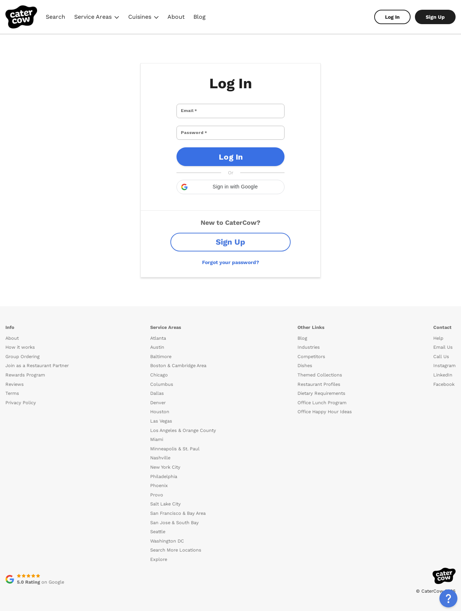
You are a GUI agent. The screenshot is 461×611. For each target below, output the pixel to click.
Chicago (159, 366)
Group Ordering (22, 347)
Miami (156, 430)
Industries (308, 338)
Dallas (157, 384)
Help (438, 329)
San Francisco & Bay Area (178, 504)
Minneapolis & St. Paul (175, 439)
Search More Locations (175, 541)
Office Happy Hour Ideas (324, 402)
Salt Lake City (165, 495)
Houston (159, 402)
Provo (156, 486)
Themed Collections (319, 366)
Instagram (444, 356)
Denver (158, 393)
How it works (20, 338)
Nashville (160, 448)
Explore (158, 550)
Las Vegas (161, 412)
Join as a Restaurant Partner (37, 356)
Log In (392, 17)
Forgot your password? (230, 253)
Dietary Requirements (321, 384)
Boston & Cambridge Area (178, 356)
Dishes (304, 356)
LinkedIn (442, 366)
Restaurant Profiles (318, 375)
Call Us (441, 347)
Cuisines (143, 17)
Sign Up (435, 17)
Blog (199, 16)
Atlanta (158, 329)
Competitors (311, 347)
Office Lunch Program (321, 393)
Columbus (161, 375)
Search (55, 16)
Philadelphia (163, 467)
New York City (165, 458)
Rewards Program (25, 366)
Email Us (443, 338)
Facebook (444, 375)
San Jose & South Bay (174, 513)
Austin (157, 338)
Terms (12, 384)
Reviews (14, 375)
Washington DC (167, 532)
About (176, 16)
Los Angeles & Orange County (183, 421)
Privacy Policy (20, 393)
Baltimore (160, 347)
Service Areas (97, 17)
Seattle (157, 522)
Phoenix (159, 476)
